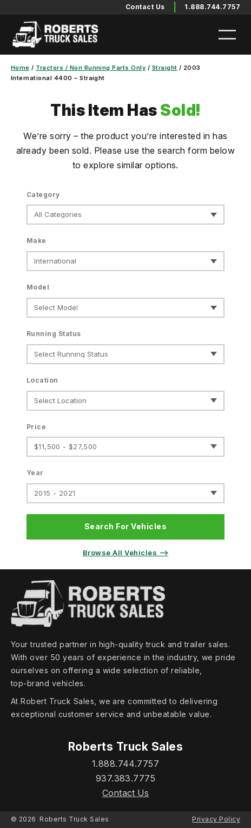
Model (38, 287)
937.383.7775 (126, 778)
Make (37, 240)
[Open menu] (227, 35)
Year (35, 473)
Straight (164, 67)
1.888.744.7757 (212, 7)
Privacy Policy (216, 819)
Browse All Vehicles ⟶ (125, 552)
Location (42, 380)
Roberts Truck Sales (74, 819)
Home (20, 67)
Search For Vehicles (125, 526)
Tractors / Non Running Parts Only (91, 67)
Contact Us (125, 792)
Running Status (54, 334)
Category (43, 194)
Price (36, 427)
